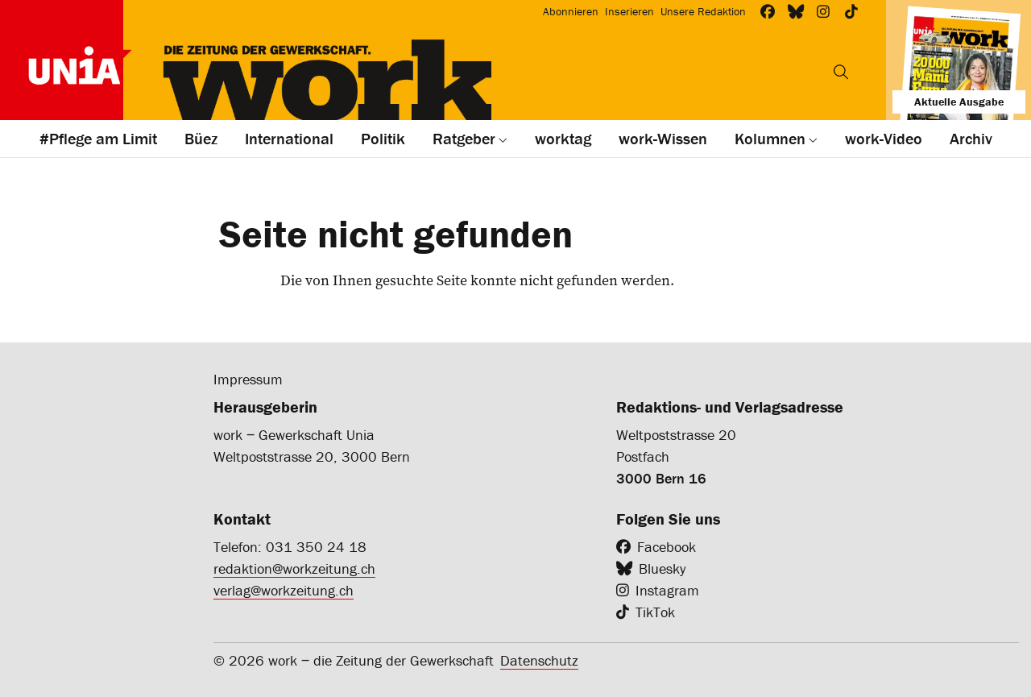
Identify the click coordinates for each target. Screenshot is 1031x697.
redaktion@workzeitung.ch (294, 568)
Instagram (667, 590)
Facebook (666, 546)
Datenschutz (539, 660)
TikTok (655, 612)
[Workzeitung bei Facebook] (768, 11)
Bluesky (662, 568)
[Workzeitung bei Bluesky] (796, 11)
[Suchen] (841, 71)
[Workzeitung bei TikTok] (852, 11)
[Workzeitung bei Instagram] (823, 11)
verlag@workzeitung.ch (283, 590)
